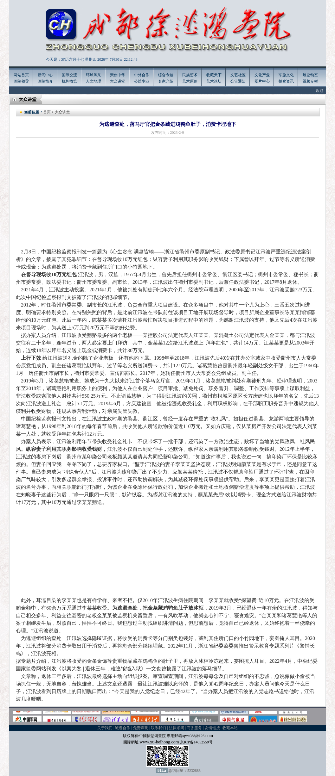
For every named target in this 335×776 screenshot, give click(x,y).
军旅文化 (286, 75)
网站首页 (21, 75)
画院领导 (21, 81)
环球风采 (93, 75)
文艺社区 (238, 75)
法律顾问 (176, 728)
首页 (47, 112)
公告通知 (238, 81)
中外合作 (141, 75)
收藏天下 (214, 75)
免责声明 (140, 728)
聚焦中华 (117, 75)
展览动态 (310, 75)
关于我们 (105, 728)
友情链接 (212, 728)
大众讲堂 (117, 81)
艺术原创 (189, 81)
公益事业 (141, 81)
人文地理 (93, 81)
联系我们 (158, 728)
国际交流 (69, 75)
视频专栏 (310, 81)
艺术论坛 (214, 81)
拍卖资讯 (286, 81)
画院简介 (45, 81)
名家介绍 (165, 81)
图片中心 (262, 81)
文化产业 (262, 75)
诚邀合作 (122, 728)
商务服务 (194, 728)
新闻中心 (45, 75)
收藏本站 (230, 728)
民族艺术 (189, 75)
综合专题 (165, 75)
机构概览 (69, 81)
